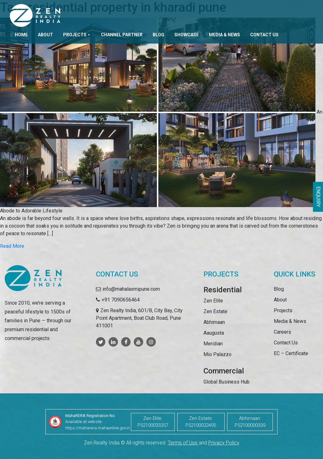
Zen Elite (213, 301)
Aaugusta (213, 333)
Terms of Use (183, 443)
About (45, 34)
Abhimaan (214, 322)
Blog (158, 34)
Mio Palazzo (217, 354)
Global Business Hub (226, 382)
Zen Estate (215, 311)
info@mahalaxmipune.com (131, 289)
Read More (12, 246)
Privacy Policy (223, 443)
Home (21, 34)
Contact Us (264, 34)
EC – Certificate (291, 353)
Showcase (186, 34)
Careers (282, 332)
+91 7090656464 (121, 300)
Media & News (224, 34)
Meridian (213, 344)
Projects (77, 34)
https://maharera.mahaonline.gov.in (97, 428)
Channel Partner (122, 34)
